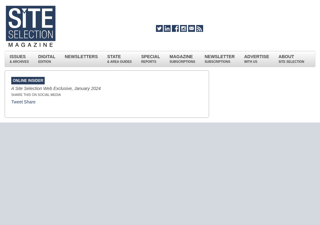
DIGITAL (46, 59)
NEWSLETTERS (81, 56)
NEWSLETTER (220, 59)
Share (29, 101)
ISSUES (19, 59)
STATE (119, 59)
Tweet (17, 101)
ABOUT (291, 59)
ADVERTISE (256, 59)
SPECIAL (150, 59)
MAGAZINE (182, 59)
